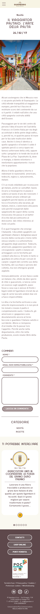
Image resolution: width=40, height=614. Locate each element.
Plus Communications (25, 607)
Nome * (6, 354)
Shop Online (36, 4)
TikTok (26, 592)
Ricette (20, 432)
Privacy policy (21, 583)
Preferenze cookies (13, 586)
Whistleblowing (28, 586)
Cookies (31, 583)
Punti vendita (20, 551)
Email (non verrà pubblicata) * (18, 365)
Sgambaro (20, 4)
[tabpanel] (20, 484)
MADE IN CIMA (23, 609)
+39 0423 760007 (13, 601)
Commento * (9, 375)
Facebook (14, 592)
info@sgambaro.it (27, 601)
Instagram (20, 592)
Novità (20, 14)
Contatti (19, 537)
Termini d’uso (9, 583)
